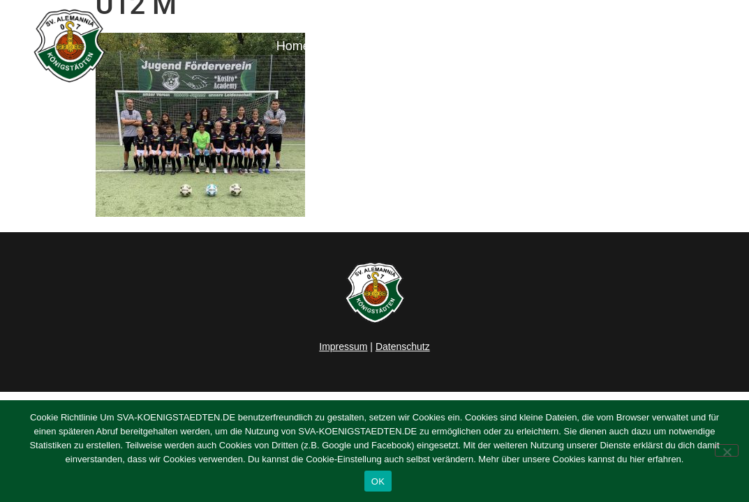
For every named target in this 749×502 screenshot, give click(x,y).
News (346, 46)
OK (378, 481)
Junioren (474, 46)
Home (293, 46)
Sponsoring (629, 46)
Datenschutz (403, 346)
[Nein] (727, 450)
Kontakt (703, 46)
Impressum (343, 346)
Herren (402, 46)
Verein (551, 46)
